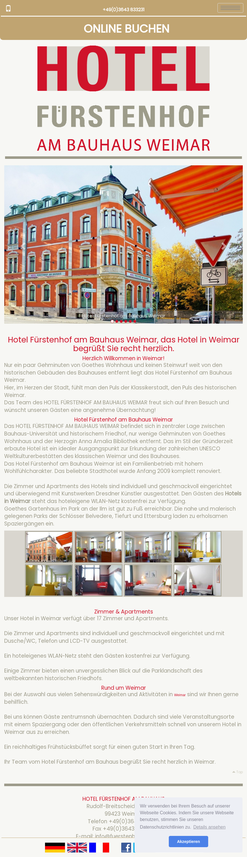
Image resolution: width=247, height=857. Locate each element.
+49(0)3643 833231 (124, 9)
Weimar (180, 695)
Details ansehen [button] (209, 827)
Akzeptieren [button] (188, 841)
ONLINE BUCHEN (126, 29)
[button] (22, 244)
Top (237, 772)
